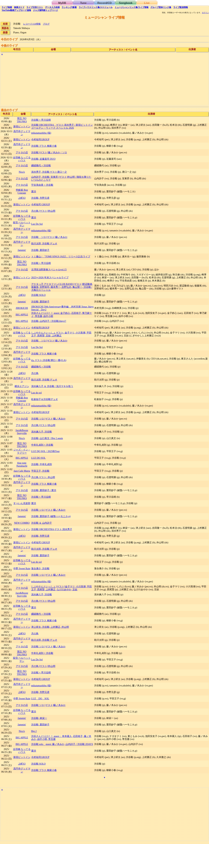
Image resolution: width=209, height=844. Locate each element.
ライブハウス (96, 7)
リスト (34, 7)
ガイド (19, 7)
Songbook (125, 3)
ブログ (46, 24)
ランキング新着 (69, 7)
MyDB (62, 3)
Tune (83, 3)
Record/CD (104, 3)
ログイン (205, 13)
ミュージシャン (131, 7)
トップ (45, 10)
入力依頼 (52, 7)
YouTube (16, 10)
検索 (7, 7)
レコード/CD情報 (32, 24)
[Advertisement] (104, 81)
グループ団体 (160, 7)
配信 (180, 7)
